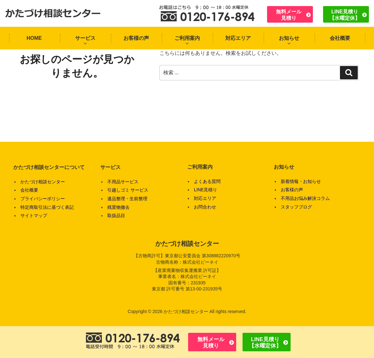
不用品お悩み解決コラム (305, 198)
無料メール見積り (288, 14)
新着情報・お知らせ (301, 181)
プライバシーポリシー (42, 198)
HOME (34, 38)
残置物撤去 (118, 207)
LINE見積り (205, 189)
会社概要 (340, 38)
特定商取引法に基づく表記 (47, 207)
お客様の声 (136, 38)
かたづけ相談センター (42, 181)
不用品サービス (122, 181)
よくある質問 (207, 181)
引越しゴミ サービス (128, 190)
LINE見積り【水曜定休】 (344, 14)
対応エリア (238, 38)
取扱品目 (116, 215)
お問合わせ (205, 206)
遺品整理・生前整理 (127, 198)
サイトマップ (33, 215)
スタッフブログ (296, 206)
